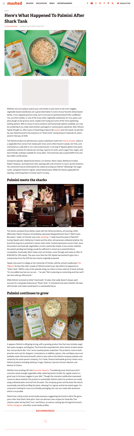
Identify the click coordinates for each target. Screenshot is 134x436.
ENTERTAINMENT (64, 3)
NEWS (52, 3)
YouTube (80, 225)
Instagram (80, 338)
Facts (7, 10)
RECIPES (29, 3)
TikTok (9, 405)
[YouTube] (91, 3)
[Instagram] (100, 3)
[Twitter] (96, 3)
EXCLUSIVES (41, 3)
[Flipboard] (108, 3)
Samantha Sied (11, 26)
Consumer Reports (41, 370)
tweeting (44, 237)
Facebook (82, 74)
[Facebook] (87, 3)
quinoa (57, 130)
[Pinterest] (104, 3)
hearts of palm (69, 141)
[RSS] (112, 3)
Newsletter (123, 3)
